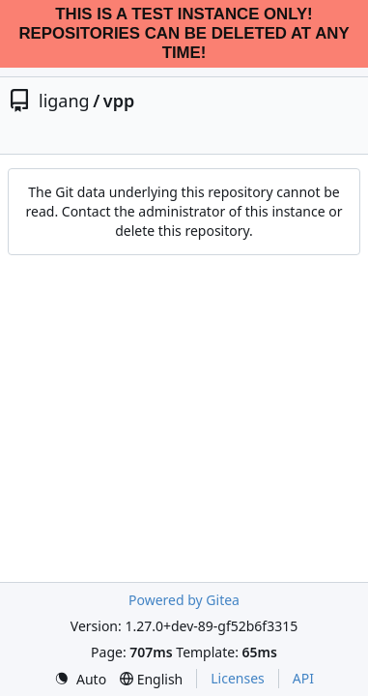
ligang (64, 100)
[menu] (80, 679)
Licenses (238, 678)
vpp (118, 100)
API (303, 678)
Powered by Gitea (184, 600)
